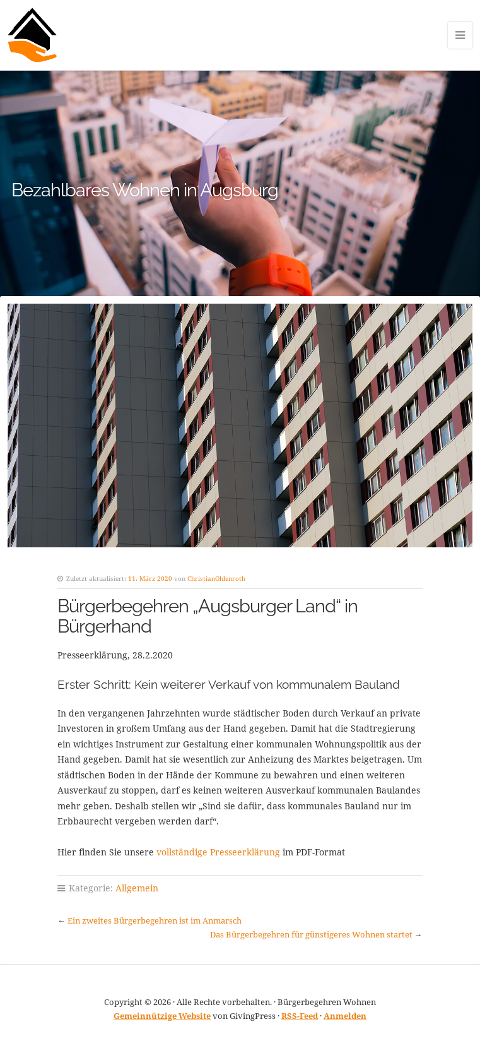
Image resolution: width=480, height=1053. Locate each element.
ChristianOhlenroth (216, 578)
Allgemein (136, 888)
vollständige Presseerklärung (218, 852)
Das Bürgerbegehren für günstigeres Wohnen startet (311, 934)
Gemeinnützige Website (162, 1015)
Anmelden (345, 1015)
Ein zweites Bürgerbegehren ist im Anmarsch (154, 920)
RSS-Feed (299, 1015)
